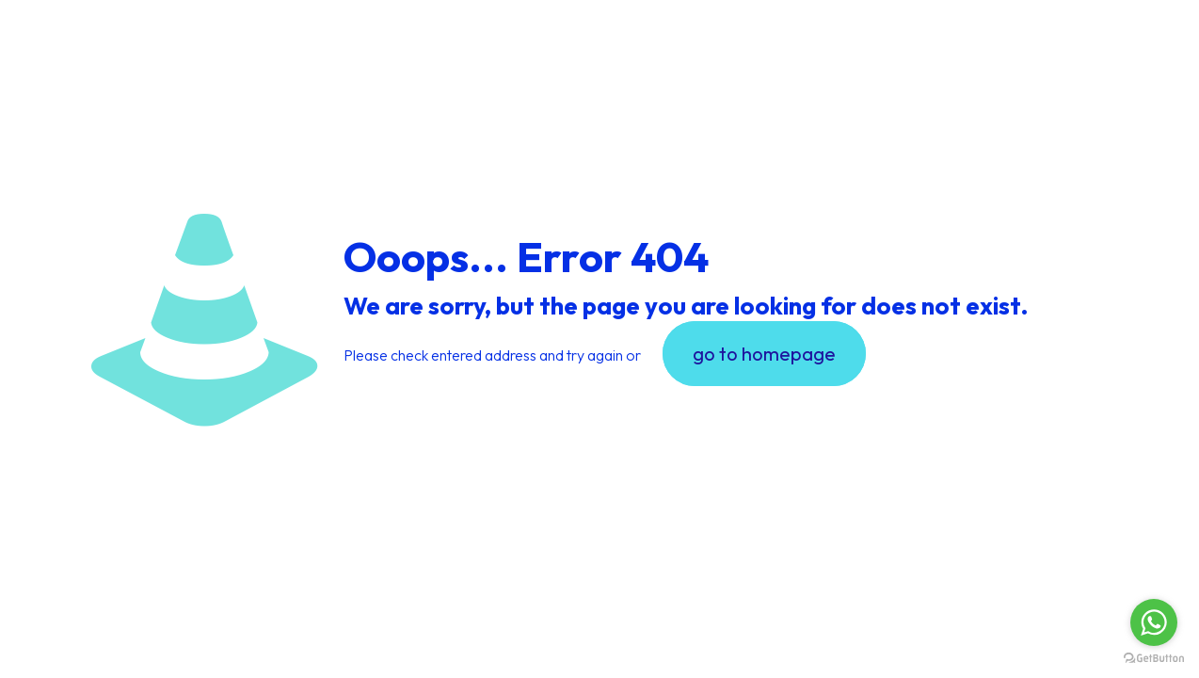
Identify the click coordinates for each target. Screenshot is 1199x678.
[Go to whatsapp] (1153, 622)
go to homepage (764, 353)
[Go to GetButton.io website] (1154, 659)
